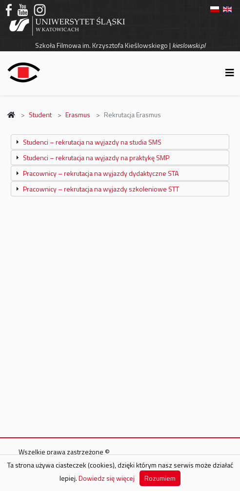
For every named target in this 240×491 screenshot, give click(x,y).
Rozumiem (160, 478)
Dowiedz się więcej (107, 478)
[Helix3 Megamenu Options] (229, 72)
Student (40, 114)
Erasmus (77, 114)
